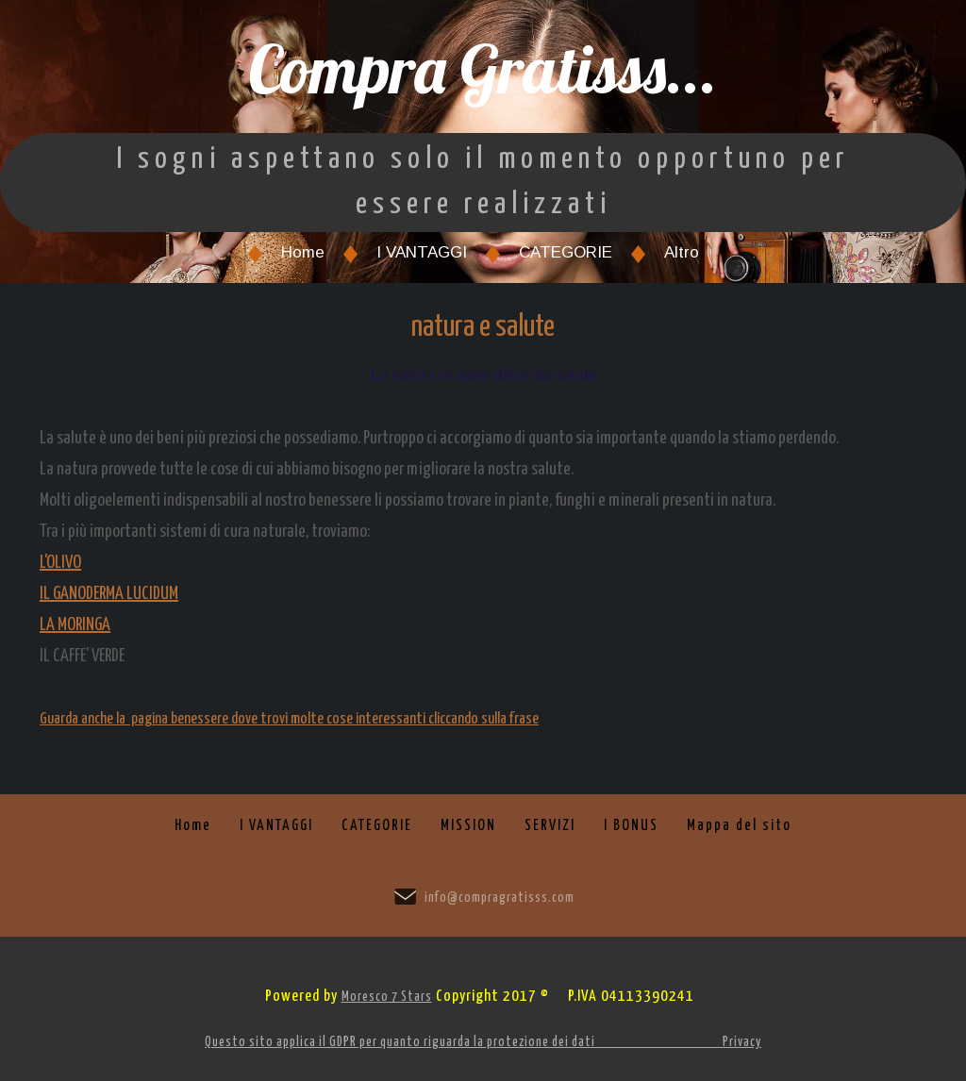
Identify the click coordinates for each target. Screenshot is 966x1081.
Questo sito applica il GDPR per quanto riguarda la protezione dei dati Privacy (483, 1042)
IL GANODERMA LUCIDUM (109, 594)
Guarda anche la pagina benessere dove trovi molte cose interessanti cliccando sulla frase (289, 719)
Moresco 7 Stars (386, 997)
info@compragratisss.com (500, 898)
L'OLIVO (60, 563)
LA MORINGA (75, 625)
